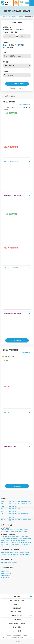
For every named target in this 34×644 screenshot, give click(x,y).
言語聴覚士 (17, 552)
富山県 (10, 511)
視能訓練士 (22, 552)
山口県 (22, 516)
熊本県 (19, 519)
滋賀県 (10, 513)
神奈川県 (29, 504)
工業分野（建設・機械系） (6, 536)
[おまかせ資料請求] (26, 3)
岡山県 (16, 516)
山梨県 (13, 506)
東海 (2, 508)
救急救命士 (22, 554)
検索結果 (21, 17)
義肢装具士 (27, 552)
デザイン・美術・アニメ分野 (25, 544)
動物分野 (16, 546)
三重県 (19, 508)
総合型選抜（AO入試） (5, 571)
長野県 (16, 506)
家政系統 (16, 531)
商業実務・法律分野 (27, 538)
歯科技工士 (16, 556)
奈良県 (22, 513)
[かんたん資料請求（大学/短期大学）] (16, 3)
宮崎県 (25, 519)
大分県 (22, 519)
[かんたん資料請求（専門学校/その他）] (21, 3)
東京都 (25, 504)
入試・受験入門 (12, 17)
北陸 (2, 511)
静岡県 (10, 508)
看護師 (2, 552)
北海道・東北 (3, 501)
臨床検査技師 (3, 554)
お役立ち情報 (17, 619)
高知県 (13, 517)
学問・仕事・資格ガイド (17, 612)
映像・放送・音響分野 (10, 546)
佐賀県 (13, 519)
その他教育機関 (14, 562)
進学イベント (17, 604)
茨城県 (10, 504)
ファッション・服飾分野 (14, 544)
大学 (2, 562)
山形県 (25, 501)
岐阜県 (16, 508)
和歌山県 (26, 513)
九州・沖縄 (3, 519)
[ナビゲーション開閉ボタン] (31, 3)
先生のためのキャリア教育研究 (17, 623)
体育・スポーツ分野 (5, 544)
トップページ (4, 17)
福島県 (29, 501)
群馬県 (16, 504)
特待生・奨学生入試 (5, 577)
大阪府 (16, 513)
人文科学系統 (3, 529)
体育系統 (20, 531)
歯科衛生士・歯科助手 (9, 556)
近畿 (2, 513)
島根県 (13, 516)
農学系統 (12, 531)
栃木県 (13, 504)
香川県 (29, 516)
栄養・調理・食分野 (5, 542)
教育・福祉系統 (10, 529)
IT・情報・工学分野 (24, 536)
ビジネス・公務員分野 (5, 540)
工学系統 (26, 529)
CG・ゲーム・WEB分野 (5, 538)
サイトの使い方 (17, 631)
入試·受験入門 (17, 608)
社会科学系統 (16, 529)
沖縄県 (10, 520)
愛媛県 (10, 517)
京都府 (13, 513)
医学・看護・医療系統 (5, 531)
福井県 (16, 511)
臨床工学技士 (9, 554)
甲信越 (2, 506)
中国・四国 (3, 516)
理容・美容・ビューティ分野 (15, 542)
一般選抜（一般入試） (5, 570)
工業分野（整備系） (15, 536)
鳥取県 (10, 516)
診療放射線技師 (16, 554)
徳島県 (25, 516)
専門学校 (9, 562)
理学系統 (21, 529)
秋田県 (22, 501)
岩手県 (16, 501)
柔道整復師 (27, 554)
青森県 (13, 501)
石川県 (13, 511)
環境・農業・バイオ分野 (23, 546)
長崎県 (16, 519)
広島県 (19, 516)
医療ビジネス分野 (14, 540)
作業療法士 (12, 552)
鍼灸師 (2, 556)
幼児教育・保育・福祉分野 (26, 542)
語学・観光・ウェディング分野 (16, 538)
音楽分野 (3, 546)
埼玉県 (19, 504)
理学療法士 (7, 552)
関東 (2, 504)
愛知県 (13, 508)
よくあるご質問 (17, 627)
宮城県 (19, 501)
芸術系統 (25, 531)
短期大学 (5, 562)
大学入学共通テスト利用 (5, 575)
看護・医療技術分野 (21, 540)
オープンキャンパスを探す (17, 600)
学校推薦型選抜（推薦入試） (6, 573)
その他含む (3, 579)
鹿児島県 (29, 519)
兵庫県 (19, 513)
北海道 (10, 501)
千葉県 (22, 504)
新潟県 (10, 506)
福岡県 (10, 519)
